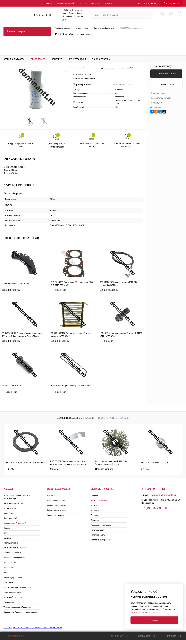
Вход (139, 3)
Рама (5, 572)
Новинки (50, 495)
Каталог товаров (27, 31)
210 (24, 394)
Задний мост (9, 513)
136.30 (12, 469)
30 (144, 469)
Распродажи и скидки (56, 505)
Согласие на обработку (101, 540)
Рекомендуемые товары (57, 510)
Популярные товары (56, 500)
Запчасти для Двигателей (14, 523)
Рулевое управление (12, 577)
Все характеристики (121, 84)
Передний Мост (10, 563)
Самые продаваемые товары (75, 418)
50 (122, 343)
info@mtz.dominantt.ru (162, 495)
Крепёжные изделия (12, 553)
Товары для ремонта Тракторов (17, 607)
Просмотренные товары (113, 418)
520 (73, 394)
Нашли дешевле (159, 93)
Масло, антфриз (10, 543)
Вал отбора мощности (13, 503)
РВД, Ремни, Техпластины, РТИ (17, 587)
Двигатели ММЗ (10, 518)
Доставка (95, 520)
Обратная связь (14, 636)
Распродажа (8, 602)
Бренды (108, 3)
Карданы (7, 538)
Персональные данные (101, 525)
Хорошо (154, 620)
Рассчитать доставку (161, 98)
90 (54, 469)
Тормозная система (12, 592)
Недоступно (156, 103)
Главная (48, 3)
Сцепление (8, 582)
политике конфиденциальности (144, 612)
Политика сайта (98, 535)
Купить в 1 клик (167, 84)
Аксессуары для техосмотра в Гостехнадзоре (16, 496)
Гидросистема (9, 508)
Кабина (6, 528)
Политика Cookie (98, 530)
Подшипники (9, 567)
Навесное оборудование (14, 558)
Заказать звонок (171, 3)
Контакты (95, 3)
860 (73, 292)
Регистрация (150, 3)
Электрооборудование (13, 597)
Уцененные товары (55, 515)
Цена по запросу (24, 291)
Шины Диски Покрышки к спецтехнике (20, 612)
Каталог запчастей (65, 3)
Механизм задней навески (14, 548)
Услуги (83, 3)
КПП (5, 533)
